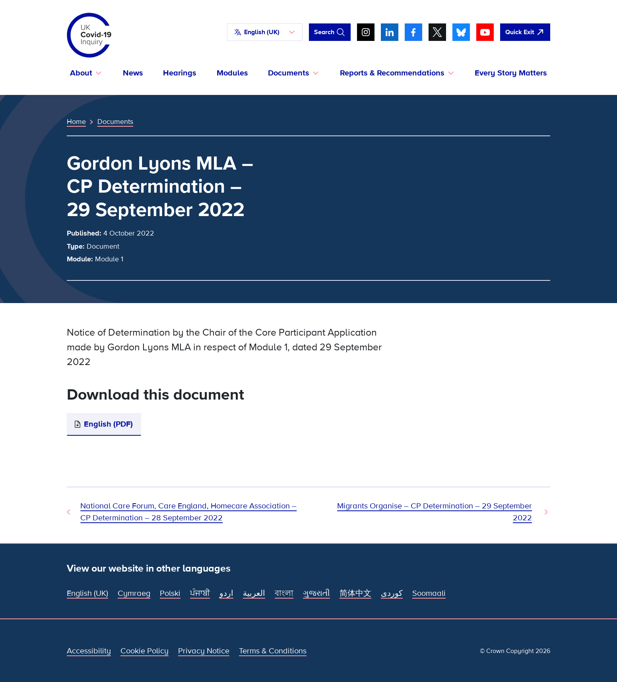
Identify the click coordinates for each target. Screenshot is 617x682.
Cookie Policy (144, 651)
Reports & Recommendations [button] (392, 73)
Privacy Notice (203, 651)
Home (76, 121)
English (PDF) (108, 424)
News (133, 73)
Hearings (179, 73)
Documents (115, 121)
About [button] (81, 73)
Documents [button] (288, 73)
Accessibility (89, 651)
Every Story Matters (511, 73)
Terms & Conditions (273, 651)
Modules (232, 73)
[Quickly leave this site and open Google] (525, 32)
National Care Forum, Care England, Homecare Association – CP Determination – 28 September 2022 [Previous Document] (188, 512)
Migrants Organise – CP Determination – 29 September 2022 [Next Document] (434, 512)
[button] (265, 32)
